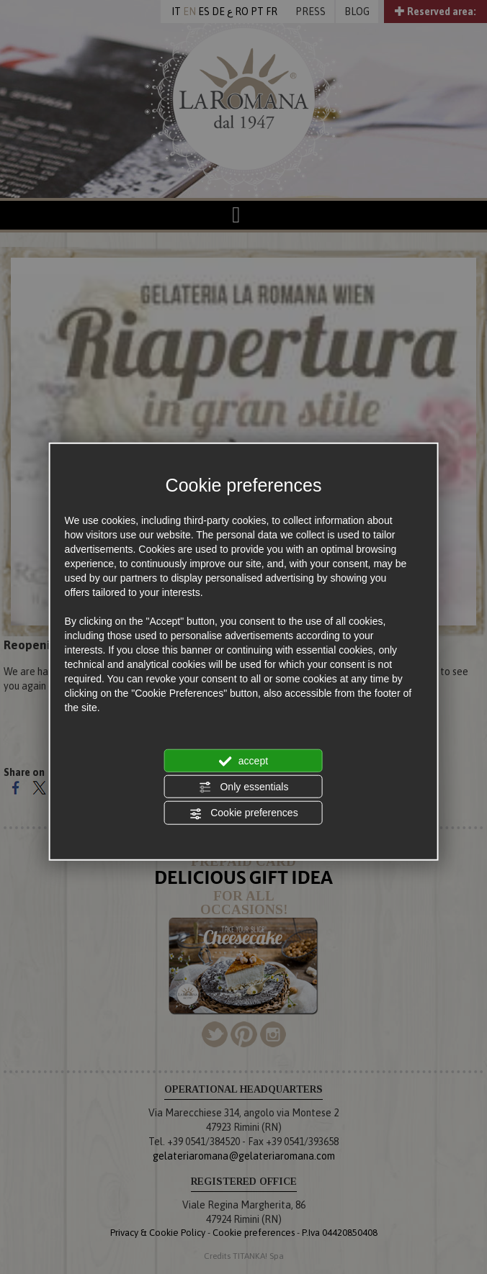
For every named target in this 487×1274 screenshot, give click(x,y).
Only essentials (244, 787)
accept (243, 760)
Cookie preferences (243, 813)
